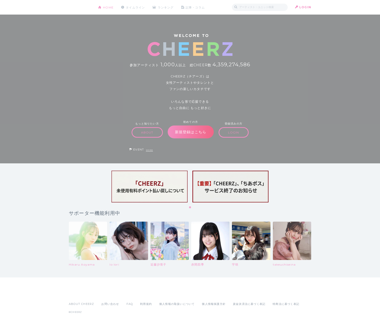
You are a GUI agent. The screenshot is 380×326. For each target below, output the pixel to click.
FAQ (130, 304)
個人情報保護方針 (214, 304)
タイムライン (135, 7)
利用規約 (146, 304)
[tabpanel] (149, 186)
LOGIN (305, 7)
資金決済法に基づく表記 (249, 304)
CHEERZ (80, 7)
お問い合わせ (110, 304)
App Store (80, 293)
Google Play (106, 293)
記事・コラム (195, 7)
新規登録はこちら (190, 132)
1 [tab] (190, 207)
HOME (108, 7)
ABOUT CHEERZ (81, 304)
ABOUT (147, 132)
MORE (149, 150)
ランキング (166, 7)
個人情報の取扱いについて (177, 304)
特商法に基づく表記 (286, 304)
